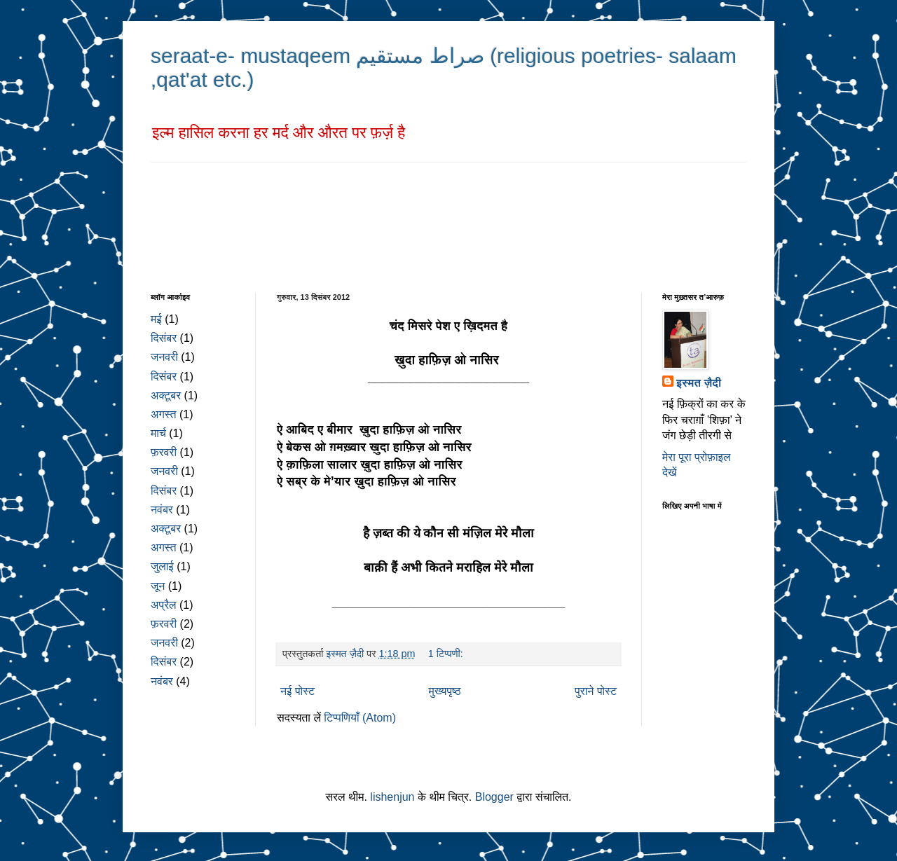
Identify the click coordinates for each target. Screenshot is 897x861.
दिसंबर (164, 338)
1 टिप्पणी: (447, 653)
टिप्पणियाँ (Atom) (360, 718)
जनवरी (164, 357)
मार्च (158, 433)
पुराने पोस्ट (596, 691)
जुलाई (162, 566)
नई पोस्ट (297, 691)
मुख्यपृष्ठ (445, 691)
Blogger (494, 797)
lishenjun (392, 797)
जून (158, 586)
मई (156, 319)
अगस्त (164, 414)
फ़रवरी (164, 452)
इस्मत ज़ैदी (698, 383)
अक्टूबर (166, 395)
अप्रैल (164, 605)
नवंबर (162, 510)
